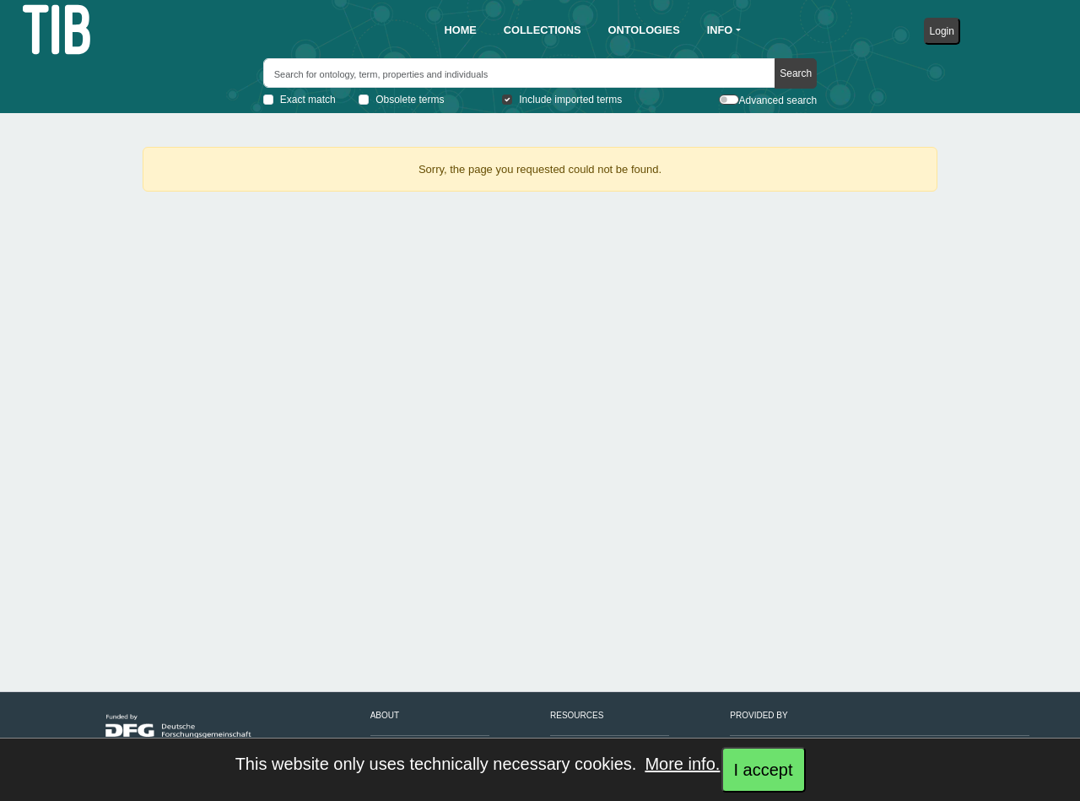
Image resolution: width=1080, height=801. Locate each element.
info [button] (720, 30)
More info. (682, 764)
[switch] (729, 100)
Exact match (308, 100)
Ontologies (644, 30)
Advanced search (778, 100)
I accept (762, 769)
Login (942, 31)
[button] (459, 29)
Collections (542, 30)
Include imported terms (570, 100)
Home (460, 30)
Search (796, 73)
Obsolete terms (409, 100)
